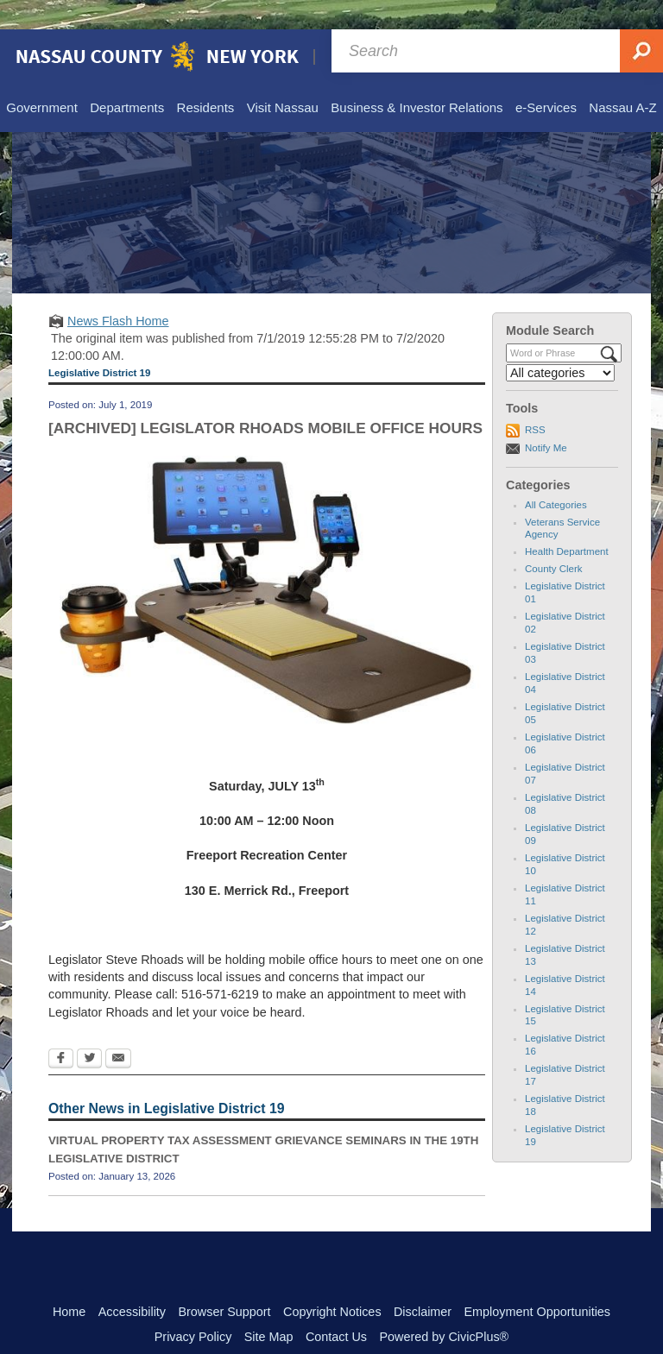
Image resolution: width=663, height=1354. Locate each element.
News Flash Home (118, 292)
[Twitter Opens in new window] (89, 1030)
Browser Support (224, 1282)
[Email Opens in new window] (118, 1030)
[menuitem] (41, 79)
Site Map (269, 1307)
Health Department (567, 522)
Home (69, 1282)
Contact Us (336, 1307)
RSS (535, 400)
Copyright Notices (332, 1282)
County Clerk (554, 539)
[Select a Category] (560, 343)
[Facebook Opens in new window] (60, 1030)
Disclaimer (422, 1282)
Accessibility (132, 1282)
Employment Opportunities (537, 1282)
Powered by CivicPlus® (443, 1307)
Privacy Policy (193, 1307)
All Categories (556, 475)
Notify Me (546, 418)
